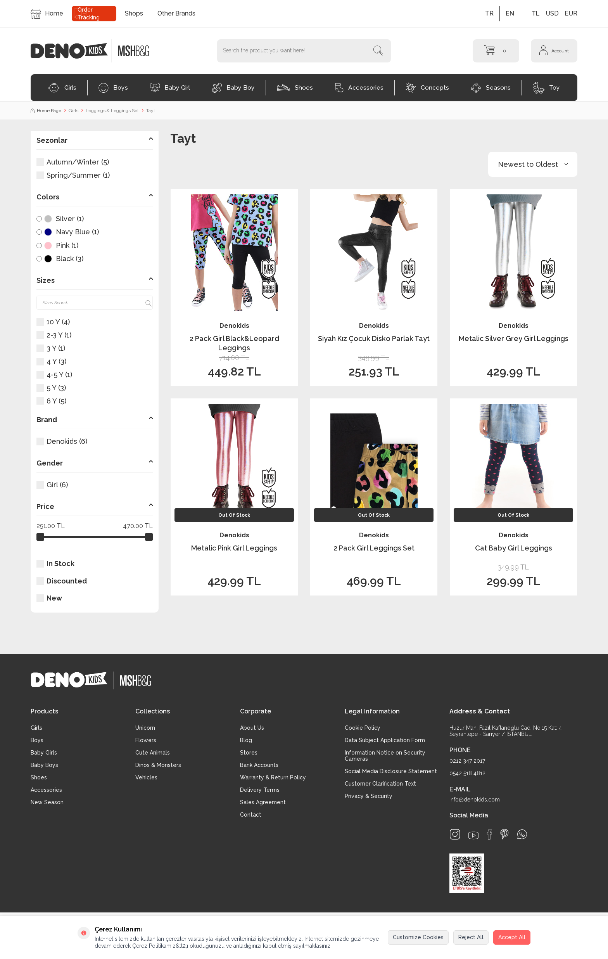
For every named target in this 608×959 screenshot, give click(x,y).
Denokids (234, 325)
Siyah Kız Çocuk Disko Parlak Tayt (374, 338)
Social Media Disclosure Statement (391, 771)
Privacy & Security (368, 796)
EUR (571, 13)
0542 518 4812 (467, 773)
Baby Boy (233, 88)
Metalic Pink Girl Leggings (234, 548)
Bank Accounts (259, 765)
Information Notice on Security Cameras (385, 756)
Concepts (427, 88)
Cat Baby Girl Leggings (513, 548)
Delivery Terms (260, 790)
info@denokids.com (474, 799)
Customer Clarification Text (380, 784)
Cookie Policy (362, 728)
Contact (250, 815)
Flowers (145, 740)
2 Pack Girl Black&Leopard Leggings (234, 342)
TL (536, 13)
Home (47, 14)
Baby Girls (44, 753)
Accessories (359, 87)
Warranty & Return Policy (273, 777)
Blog (246, 740)
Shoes (295, 87)
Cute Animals (152, 753)
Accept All (511, 937)
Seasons (491, 88)
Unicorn (145, 728)
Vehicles (146, 777)
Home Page (46, 110)
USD (552, 13)
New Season (47, 802)
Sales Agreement (263, 802)
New (49, 598)
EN (510, 13)
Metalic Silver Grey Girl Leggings (513, 338)
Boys (113, 88)
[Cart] (496, 50)
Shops (134, 13)
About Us (252, 728)
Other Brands (176, 13)
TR (489, 13)
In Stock (55, 563)
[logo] (73, 50)
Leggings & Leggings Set (112, 110)
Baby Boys (44, 765)
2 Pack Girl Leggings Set (374, 548)
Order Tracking (89, 14)
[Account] (554, 50)
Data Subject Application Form (385, 740)
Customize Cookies (418, 937)
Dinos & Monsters (158, 765)
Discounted (61, 581)
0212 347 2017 (467, 761)
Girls (62, 87)
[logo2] (133, 50)
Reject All (471, 937)
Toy (546, 87)
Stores (248, 753)
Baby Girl (170, 88)
